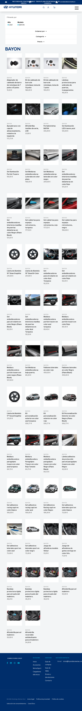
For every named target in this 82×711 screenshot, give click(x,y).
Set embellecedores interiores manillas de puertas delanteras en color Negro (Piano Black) (14, 227)
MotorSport (37, 668)
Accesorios (37, 665)
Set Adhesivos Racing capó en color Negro (49, 507)
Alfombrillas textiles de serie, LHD (31, 128)
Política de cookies (58, 699)
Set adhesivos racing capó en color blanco (12, 507)
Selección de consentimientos (16, 703)
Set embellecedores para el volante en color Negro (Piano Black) (14, 322)
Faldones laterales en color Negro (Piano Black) (69, 370)
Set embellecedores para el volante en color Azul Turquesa (51, 276)
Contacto (48, 681)
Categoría (40, 36)
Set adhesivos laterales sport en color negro (32, 548)
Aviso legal (30, 699)
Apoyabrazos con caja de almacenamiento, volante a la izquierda (13, 131)
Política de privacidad (43, 699)
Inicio (35, 662)
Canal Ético (31, 703)
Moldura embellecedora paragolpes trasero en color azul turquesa (13, 462)
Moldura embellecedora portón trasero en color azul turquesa (51, 322)
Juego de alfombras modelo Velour (51, 548)
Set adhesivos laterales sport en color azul (14, 548)
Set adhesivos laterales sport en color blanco (69, 507)
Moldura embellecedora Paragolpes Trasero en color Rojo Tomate (31, 462)
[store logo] (12, 8)
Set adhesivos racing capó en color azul (31, 507)
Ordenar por (40, 31)
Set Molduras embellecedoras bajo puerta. (31, 370)
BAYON (9, 78)
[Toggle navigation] (77, 8)
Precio (40, 42)
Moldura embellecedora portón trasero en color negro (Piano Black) (14, 373)
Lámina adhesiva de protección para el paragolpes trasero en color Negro (69, 462)
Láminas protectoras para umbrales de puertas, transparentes (69, 85)
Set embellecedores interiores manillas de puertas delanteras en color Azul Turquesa (32, 324)
